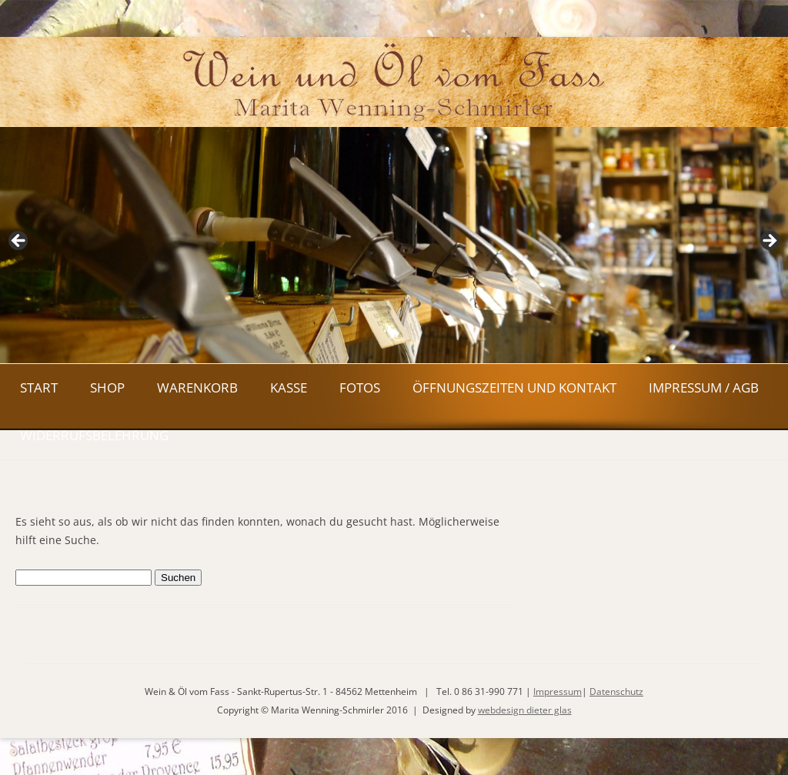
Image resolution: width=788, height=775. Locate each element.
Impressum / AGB (704, 387)
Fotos (359, 387)
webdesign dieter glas (525, 710)
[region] (394, 245)
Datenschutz (616, 691)
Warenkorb (197, 387)
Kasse (288, 387)
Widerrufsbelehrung (94, 435)
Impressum (557, 691)
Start (39, 387)
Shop (107, 387)
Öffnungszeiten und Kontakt (514, 387)
